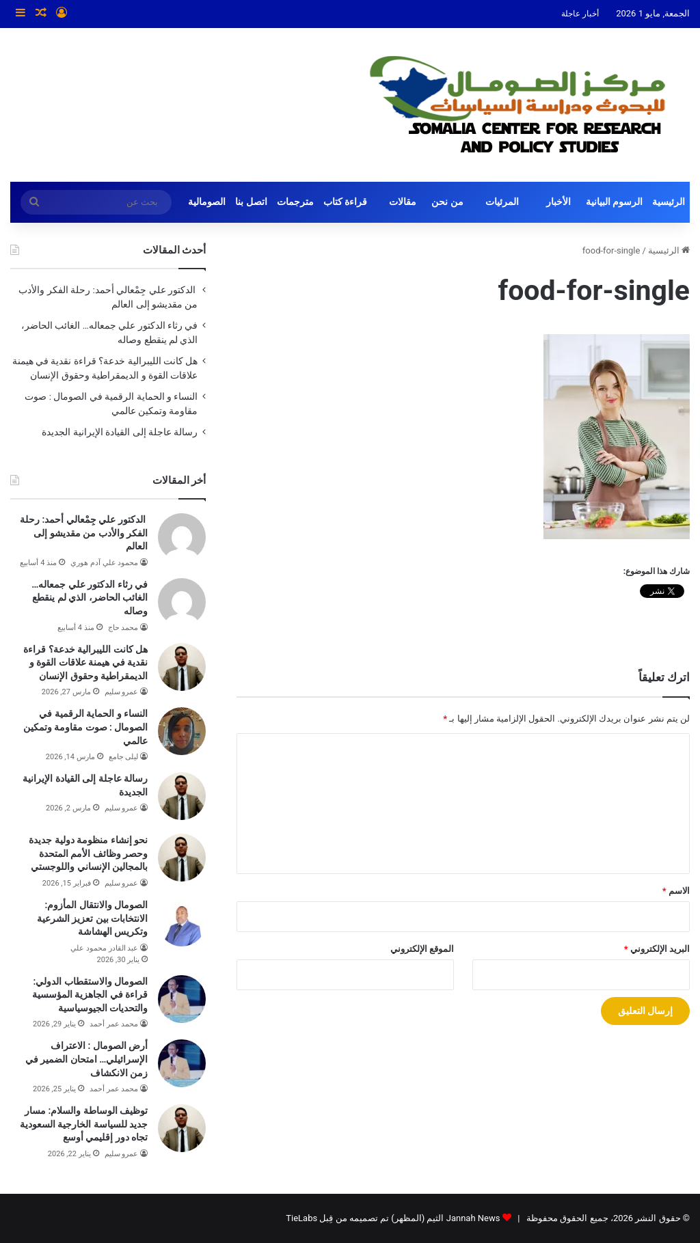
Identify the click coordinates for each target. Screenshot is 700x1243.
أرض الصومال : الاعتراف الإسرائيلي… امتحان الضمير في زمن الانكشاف (86, 1059)
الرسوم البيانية (614, 202)
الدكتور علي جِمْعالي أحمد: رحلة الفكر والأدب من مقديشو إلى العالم (84, 532)
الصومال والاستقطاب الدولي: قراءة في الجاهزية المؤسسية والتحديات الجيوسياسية (90, 994)
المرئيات (502, 202)
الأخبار (558, 202)
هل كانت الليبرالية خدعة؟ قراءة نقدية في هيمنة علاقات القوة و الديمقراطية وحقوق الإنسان (85, 662)
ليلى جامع (124, 756)
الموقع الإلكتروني (422, 949)
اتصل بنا (251, 202)
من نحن (447, 202)
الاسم (676, 891)
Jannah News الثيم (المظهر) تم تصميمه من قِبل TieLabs (393, 1218)
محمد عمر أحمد (114, 1024)
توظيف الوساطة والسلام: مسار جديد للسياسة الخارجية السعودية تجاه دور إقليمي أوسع (84, 1124)
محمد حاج (123, 627)
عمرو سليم (122, 691)
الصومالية (207, 202)
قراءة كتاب (345, 202)
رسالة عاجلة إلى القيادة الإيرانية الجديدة (120, 431)
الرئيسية (668, 202)
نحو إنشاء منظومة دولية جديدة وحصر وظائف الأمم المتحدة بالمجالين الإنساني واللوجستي (88, 853)
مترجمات (295, 202)
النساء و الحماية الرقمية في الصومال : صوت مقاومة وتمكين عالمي (85, 727)
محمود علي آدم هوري (104, 562)
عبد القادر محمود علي (104, 948)
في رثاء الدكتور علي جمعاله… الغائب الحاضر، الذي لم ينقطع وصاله (89, 597)
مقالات (402, 202)
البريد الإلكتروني (657, 949)
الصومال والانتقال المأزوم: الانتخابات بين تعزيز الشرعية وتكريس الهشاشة (92, 918)
